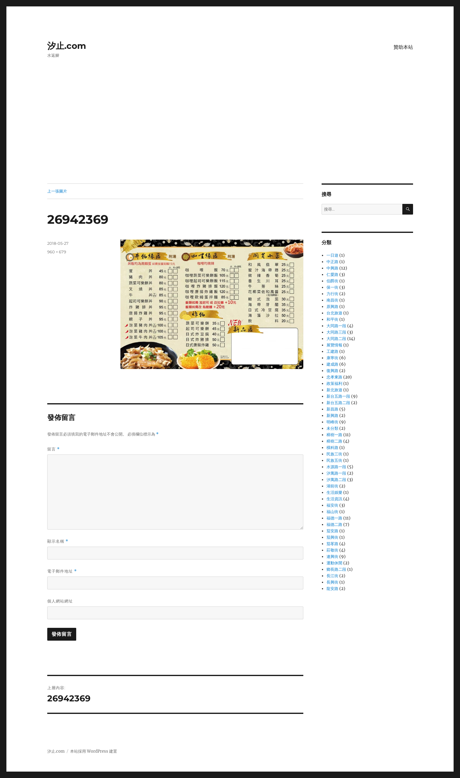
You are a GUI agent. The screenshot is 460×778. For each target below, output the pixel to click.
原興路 (332, 306)
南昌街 (332, 300)
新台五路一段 (338, 396)
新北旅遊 (334, 390)
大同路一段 (336, 325)
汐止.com (66, 46)
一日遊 (332, 255)
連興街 (332, 556)
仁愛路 (332, 274)
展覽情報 (334, 345)
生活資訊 (334, 498)
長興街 (332, 582)
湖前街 (332, 486)
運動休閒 (334, 563)
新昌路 (332, 409)
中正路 (332, 261)
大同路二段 (336, 338)
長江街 (332, 575)
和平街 (332, 319)
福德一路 (334, 518)
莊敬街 (332, 550)
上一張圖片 (57, 191)
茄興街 (332, 537)
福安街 (332, 505)
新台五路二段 (338, 402)
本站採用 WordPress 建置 (93, 751)
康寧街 (332, 357)
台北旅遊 (334, 313)
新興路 (332, 415)
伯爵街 (332, 281)
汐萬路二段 (336, 479)
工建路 (332, 351)
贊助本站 (403, 47)
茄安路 (332, 531)
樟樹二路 (334, 441)
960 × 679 (56, 251)
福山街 (332, 511)
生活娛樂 (334, 492)
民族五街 (334, 460)
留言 (53, 449)
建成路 (332, 364)
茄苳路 (332, 543)
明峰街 (332, 422)
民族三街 (334, 454)
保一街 (332, 287)
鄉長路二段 (336, 569)
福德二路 (334, 524)
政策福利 (334, 383)
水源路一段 (336, 466)
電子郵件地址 (62, 571)
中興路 (332, 268)
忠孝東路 (334, 377)
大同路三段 (336, 332)
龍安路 (332, 588)
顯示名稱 (57, 541)
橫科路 (332, 447)
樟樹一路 (334, 434)
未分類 (332, 428)
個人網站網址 (60, 601)
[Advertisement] (230, 138)
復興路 (332, 370)
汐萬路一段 (336, 473)
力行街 (332, 293)
